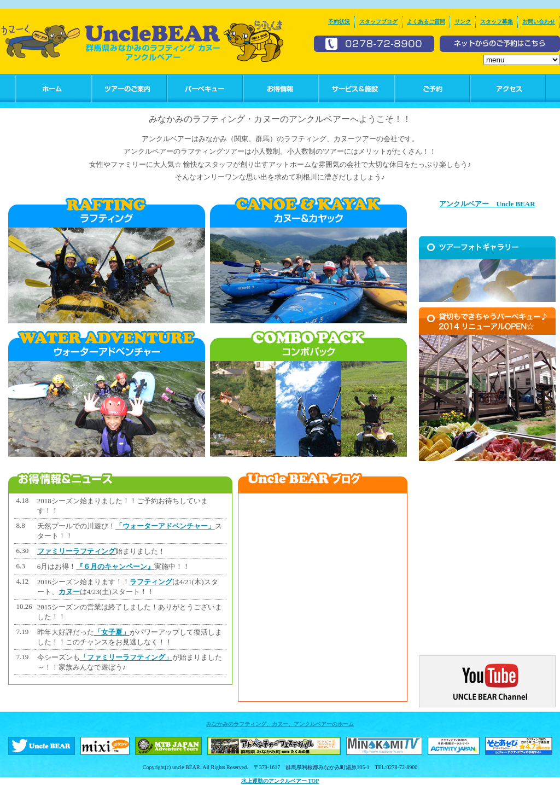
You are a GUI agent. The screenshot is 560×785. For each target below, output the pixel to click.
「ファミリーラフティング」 (126, 657)
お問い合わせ (538, 22)
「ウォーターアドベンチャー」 (165, 526)
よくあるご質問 (426, 22)
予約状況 (339, 22)
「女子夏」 (112, 632)
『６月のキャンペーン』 (115, 566)
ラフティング (151, 582)
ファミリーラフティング (76, 551)
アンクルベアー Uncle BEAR (487, 204)
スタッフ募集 (496, 22)
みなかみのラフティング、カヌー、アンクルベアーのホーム (280, 724)
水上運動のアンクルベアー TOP (280, 781)
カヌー (69, 592)
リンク (462, 22)
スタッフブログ (378, 22)
